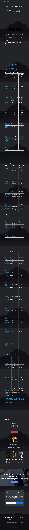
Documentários (11, 68)
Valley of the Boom (7, 386)
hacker (8, 419)
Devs (6, 365)
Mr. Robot (6, 369)
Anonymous (6, 83)
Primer (6, 110)
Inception (6, 191)
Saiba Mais (14, 481)
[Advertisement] (17, 19)
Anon (6, 170)
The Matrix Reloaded (8, 206)
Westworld (6, 388)
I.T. (5, 99)
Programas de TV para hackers (12, 69)
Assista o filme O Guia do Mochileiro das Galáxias (21, 462)
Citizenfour (6, 257)
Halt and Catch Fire (7, 367)
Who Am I (6, 149)
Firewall (6, 221)
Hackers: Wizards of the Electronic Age (7, 276)
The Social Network (7, 134)
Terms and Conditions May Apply (7, 317)
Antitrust (6, 86)
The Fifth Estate (7, 121)
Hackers (6, 95)
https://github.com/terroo (14, 444)
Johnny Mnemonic (7, 194)
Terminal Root (7, 1)
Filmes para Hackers (10, 62)
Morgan (6, 196)
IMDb (6, 35)
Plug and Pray (7, 299)
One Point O (6, 198)
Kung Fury (6, 225)
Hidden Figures (7, 97)
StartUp (6, 379)
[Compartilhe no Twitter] (12, 426)
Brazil (6, 90)
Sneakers (6, 227)
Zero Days (6, 351)
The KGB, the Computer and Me (7, 332)
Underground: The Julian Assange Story (7, 140)
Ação (9, 67)
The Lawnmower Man (8, 202)
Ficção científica (11, 65)
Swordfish (6, 116)
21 (5, 76)
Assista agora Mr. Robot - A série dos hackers (15, 399)
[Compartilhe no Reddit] (14, 426)
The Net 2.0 (6, 129)
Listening (6, 102)
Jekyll (20, 526)
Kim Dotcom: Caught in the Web (7, 293)
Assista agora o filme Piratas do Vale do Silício (15, 398)
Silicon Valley (7, 377)
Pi (5, 108)
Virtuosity (6, 236)
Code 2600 (6, 259)
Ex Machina (6, 181)
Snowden (6, 114)
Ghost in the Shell (7, 185)
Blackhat (6, 88)
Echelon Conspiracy (7, 219)
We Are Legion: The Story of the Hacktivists (7, 344)
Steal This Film (7, 310)
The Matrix (6, 204)
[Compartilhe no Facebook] (16, 426)
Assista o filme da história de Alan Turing (14, 462)
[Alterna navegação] (24, 1)
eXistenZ (6, 183)
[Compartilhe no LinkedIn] (17, 426)
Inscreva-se (14, 431)
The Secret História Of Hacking (6, 336)
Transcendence (7, 208)
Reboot (6, 112)
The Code (6, 320)
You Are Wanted (7, 390)
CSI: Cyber (6, 361)
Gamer (6, 223)
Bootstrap (22, 526)
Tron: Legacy (6, 234)
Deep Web (6, 261)
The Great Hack (7, 322)
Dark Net (6, 363)
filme (6, 419)
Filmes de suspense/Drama (13, 64)
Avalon (6, 172)
